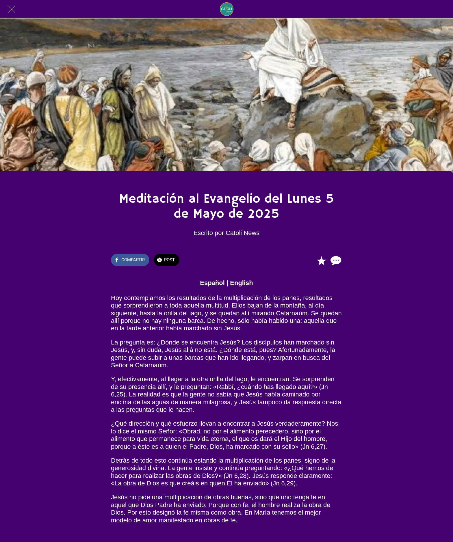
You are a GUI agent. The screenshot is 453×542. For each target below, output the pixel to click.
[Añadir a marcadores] (321, 260)
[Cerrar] (11, 9)
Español (212, 282)
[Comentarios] (335, 260)
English (241, 282)
